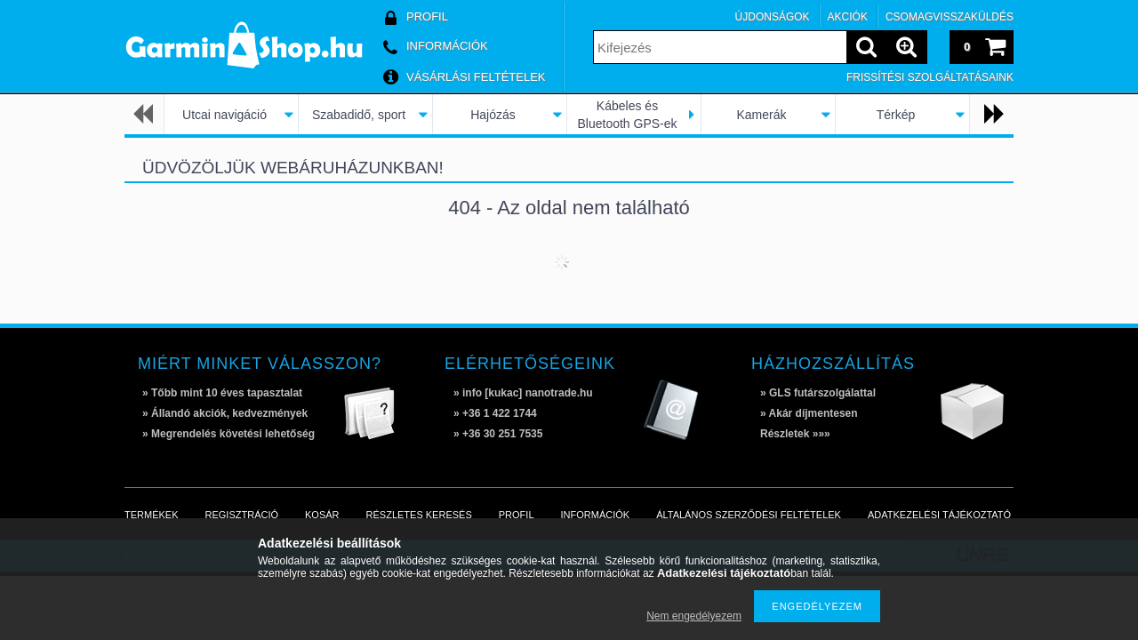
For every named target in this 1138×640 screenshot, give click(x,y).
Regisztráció (242, 514)
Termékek (151, 514)
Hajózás (493, 115)
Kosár (322, 514)
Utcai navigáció (224, 115)
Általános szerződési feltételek (748, 514)
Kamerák (761, 115)
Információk (595, 514)
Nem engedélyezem (693, 616)
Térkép (896, 115)
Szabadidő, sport (358, 115)
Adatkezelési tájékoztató (939, 514)
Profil (516, 514)
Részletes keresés (419, 514)
